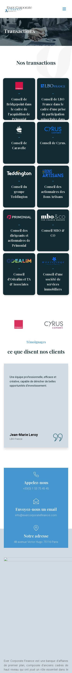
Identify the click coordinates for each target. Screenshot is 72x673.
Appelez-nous (36, 482)
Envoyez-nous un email (36, 509)
